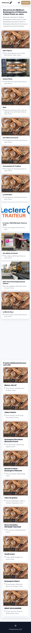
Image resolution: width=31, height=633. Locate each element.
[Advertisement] (15, 343)
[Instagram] (15, 625)
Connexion (25, 2)
